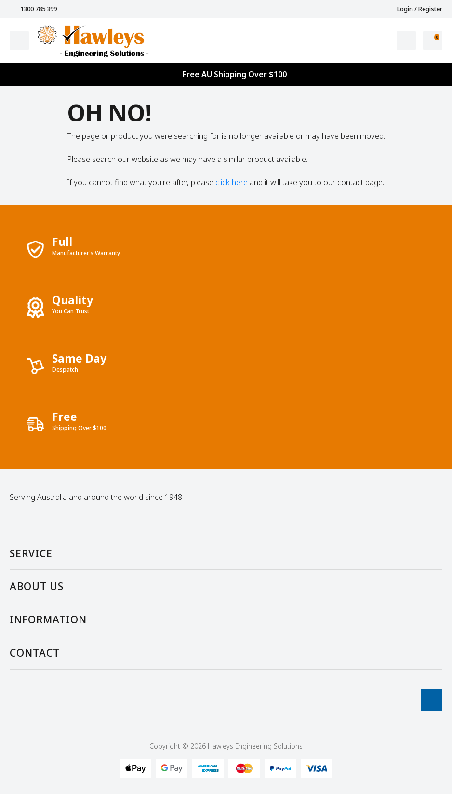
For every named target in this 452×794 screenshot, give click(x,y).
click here (231, 182)
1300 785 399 (33, 9)
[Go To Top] (431, 700)
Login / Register (414, 9)
